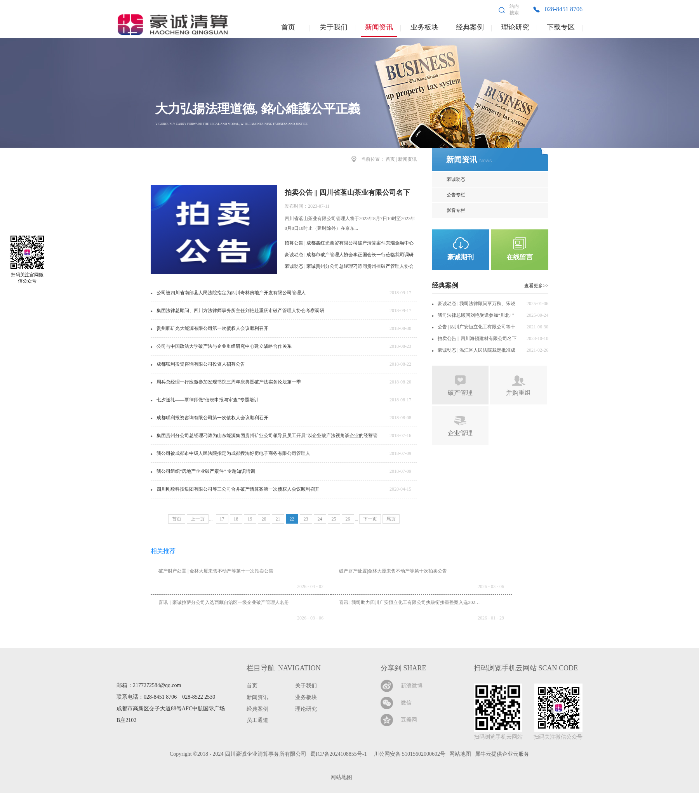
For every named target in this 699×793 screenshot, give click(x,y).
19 (250, 519)
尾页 (391, 519)
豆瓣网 (409, 720)
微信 (406, 703)
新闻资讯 (407, 159)
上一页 (198, 519)
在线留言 (519, 257)
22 (292, 519)
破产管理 (460, 392)
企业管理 (460, 433)
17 (222, 519)
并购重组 (518, 392)
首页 (288, 27)
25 (334, 519)
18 (236, 519)
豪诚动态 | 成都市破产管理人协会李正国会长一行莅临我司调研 (349, 254)
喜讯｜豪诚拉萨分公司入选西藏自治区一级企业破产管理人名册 (223, 602)
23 (306, 519)
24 (320, 519)
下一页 (370, 519)
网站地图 (340, 777)
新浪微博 (412, 686)
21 (278, 519)
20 (264, 519)
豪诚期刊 (460, 257)
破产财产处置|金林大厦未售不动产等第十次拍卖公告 (393, 571)
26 (348, 519)
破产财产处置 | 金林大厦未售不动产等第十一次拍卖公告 (215, 571)
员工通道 (257, 720)
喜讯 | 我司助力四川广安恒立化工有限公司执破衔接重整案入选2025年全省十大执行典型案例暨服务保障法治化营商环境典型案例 (471, 602)
